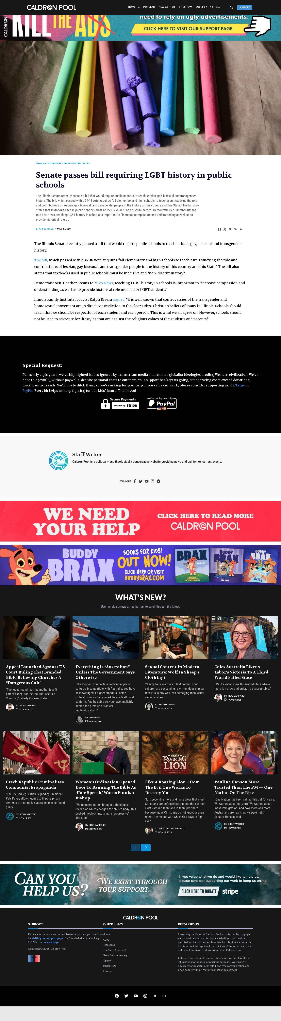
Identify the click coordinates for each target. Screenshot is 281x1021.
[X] (218, 233)
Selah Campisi (167, 716)
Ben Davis (95, 729)
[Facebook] (213, 233)
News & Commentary (55, 163)
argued (126, 303)
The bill (48, 264)
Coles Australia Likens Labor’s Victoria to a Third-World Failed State (242, 684)
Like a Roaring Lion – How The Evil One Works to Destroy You (172, 799)
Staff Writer (51, 232)
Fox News (113, 287)
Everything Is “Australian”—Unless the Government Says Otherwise (105, 684)
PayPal (28, 401)
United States (87, 163)
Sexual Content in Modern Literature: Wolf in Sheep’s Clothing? (172, 684)
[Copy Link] (229, 233)
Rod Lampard (28, 717)
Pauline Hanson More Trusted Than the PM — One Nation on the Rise (243, 799)
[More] (234, 233)
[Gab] (224, 233)
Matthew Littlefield (171, 840)
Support (244, 7)
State (73, 163)
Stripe (240, 396)
